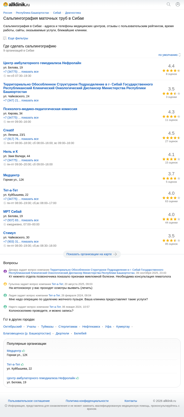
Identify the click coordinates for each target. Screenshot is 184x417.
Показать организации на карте (92, 254)
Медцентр (11, 175)
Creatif (8, 130)
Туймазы (47, 326)
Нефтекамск (91, 326)
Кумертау (123, 326)
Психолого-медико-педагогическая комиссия (40, 109)
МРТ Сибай (12, 211)
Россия (7, 12)
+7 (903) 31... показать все (21, 241)
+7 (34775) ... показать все (21, 71)
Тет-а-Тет (10, 190)
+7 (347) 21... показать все (21, 100)
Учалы (31, 326)
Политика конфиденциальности (87, 401)
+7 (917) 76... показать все (21, 139)
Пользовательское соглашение (29, 401)
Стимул (9, 233)
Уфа (108, 326)
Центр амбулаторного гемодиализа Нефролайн (42, 63)
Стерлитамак (68, 326)
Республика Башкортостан (32, 12)
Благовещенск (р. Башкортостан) (27, 333)
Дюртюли (62, 333)
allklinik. (16, 4)
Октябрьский (12, 326)
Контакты (131, 401)
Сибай (57, 12)
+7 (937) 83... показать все (21, 220)
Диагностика (73, 12)
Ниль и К (10, 151)
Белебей (80, 333)
